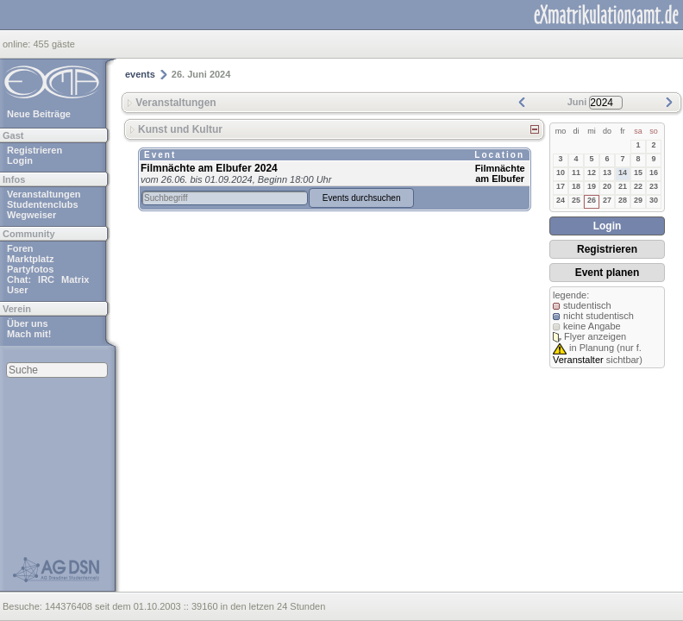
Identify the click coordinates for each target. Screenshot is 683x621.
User (17, 290)
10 (560, 172)
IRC (46, 279)
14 (622, 172)
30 (653, 200)
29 (638, 200)
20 (607, 186)
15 (638, 172)
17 (560, 186)
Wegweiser (31, 215)
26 (591, 200)
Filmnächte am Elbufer (500, 173)
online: (18, 44)
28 (622, 200)
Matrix (75, 279)
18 (576, 186)
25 (576, 200)
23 (653, 186)
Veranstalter (578, 359)
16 (653, 172)
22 (638, 186)
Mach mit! (29, 334)
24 (560, 200)
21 (622, 186)
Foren (20, 248)
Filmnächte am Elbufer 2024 (209, 168)
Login (20, 160)
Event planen (607, 273)
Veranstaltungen (44, 194)
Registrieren (34, 150)
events (140, 74)
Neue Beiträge (39, 114)
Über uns (27, 323)
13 (607, 172)
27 (607, 200)
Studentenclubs (42, 204)
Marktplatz (30, 259)
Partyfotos (30, 269)
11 (576, 172)
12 (591, 172)
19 (591, 186)
